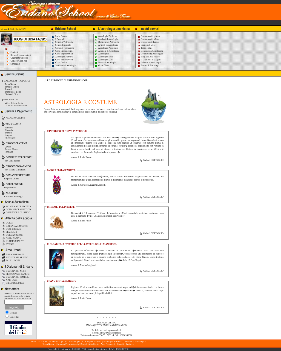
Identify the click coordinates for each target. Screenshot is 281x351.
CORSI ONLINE (14, 184)
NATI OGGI (9, 280)
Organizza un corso (20, 58)
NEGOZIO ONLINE (15, 117)
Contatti (14, 52)
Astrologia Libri (104, 59)
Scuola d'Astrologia (62, 42)
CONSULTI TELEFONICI (19, 157)
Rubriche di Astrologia (107, 42)
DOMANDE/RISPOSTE (18, 175)
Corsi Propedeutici (62, 51)
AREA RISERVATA (13, 254)
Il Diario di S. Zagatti (149, 59)
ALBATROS (12, 193)
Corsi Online (59, 62)
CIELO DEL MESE (13, 283)
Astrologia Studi (104, 56)
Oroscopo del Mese (148, 39)
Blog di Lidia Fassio (148, 56)
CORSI (7, 222)
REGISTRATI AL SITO (15, 257)
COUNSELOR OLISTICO (16, 209)
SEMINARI (9, 232)
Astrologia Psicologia (106, 48)
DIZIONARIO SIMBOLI (15, 277)
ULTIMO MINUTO (13, 241)
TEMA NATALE (13, 124)
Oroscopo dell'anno (150, 42)
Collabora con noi (19, 60)
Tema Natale (144, 48)
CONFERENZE (11, 229)
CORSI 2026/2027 (12, 235)
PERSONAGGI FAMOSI (15, 274)
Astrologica (102, 53)
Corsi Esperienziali (62, 53)
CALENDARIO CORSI (15, 226)
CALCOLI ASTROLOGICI (16, 80)
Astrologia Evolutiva (106, 36)
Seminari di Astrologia (64, 65)
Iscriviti (11, 312)
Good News (102, 65)
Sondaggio (15, 63)
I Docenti (58, 39)
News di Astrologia (105, 62)
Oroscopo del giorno (148, 36)
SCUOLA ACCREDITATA (16, 206)
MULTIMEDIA (11, 99)
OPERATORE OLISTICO (16, 212)
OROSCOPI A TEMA (16, 143)
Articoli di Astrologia (106, 45)
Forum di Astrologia (148, 65)
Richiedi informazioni (21, 55)
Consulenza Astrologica (150, 51)
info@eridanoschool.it (110, 332)
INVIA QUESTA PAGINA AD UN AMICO (106, 325)
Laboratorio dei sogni (149, 62)
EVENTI (8, 244)
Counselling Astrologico (150, 53)
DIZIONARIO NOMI (14, 271)
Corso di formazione (63, 48)
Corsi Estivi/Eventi (62, 59)
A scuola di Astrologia (107, 51)
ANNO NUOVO (11, 238)
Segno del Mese (146, 45)
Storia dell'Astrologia (106, 39)
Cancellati (12, 317)
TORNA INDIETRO (106, 322)
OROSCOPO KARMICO (18, 166)
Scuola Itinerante (61, 45)
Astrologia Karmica (62, 56)
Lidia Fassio (59, 36)
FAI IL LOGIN (11, 260)
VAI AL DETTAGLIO (153, 160)
